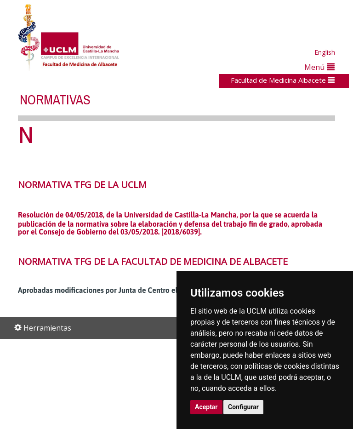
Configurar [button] (243, 407)
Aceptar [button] (206, 407)
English (324, 52)
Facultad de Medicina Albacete (283, 80)
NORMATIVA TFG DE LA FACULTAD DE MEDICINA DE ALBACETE (153, 261)
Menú (319, 67)
